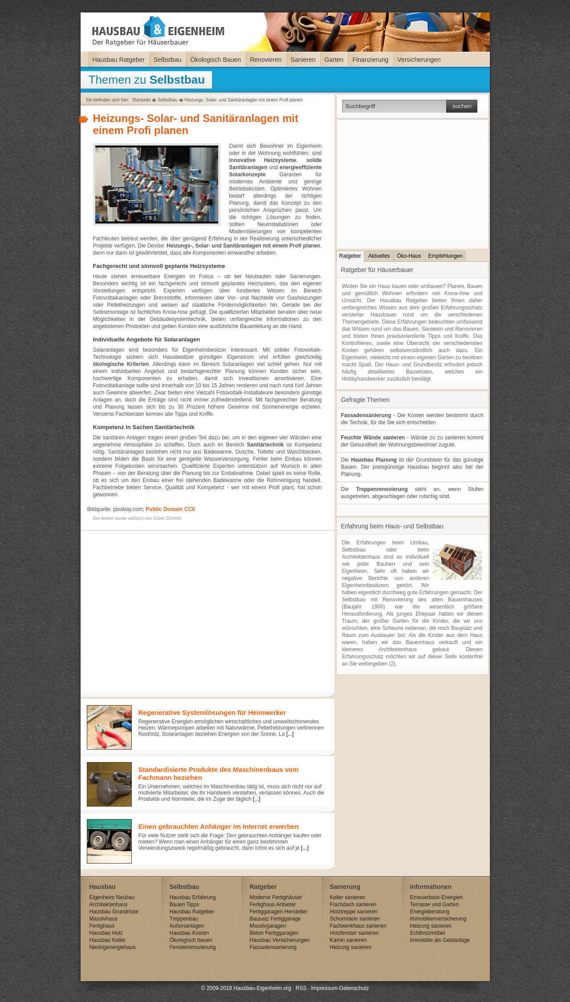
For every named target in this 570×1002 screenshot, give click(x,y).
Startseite (141, 99)
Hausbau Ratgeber (119, 59)
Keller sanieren (348, 897)
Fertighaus (102, 926)
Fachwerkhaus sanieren (358, 926)
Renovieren (266, 59)
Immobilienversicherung (438, 919)
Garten (334, 59)
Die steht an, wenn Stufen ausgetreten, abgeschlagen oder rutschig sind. (412, 492)
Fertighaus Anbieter (273, 904)
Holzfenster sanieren (354, 933)
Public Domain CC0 (170, 509)
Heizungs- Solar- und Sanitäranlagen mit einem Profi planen (243, 99)
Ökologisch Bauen (215, 59)
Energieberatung (430, 912)
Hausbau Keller (108, 940)
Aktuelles (379, 256)
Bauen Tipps (185, 904)
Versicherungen (418, 59)
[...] (290, 734)
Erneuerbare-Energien (436, 897)
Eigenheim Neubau (112, 897)
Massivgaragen (268, 926)
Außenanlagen (187, 926)
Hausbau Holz (106, 933)
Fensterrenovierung (193, 947)
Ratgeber (350, 256)
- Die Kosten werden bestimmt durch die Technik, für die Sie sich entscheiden (412, 419)
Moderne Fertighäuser (276, 897)
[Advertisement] (205, 606)
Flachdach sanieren (353, 904)
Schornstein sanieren (355, 919)
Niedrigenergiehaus (113, 947)
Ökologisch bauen (191, 940)
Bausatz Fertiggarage (275, 919)
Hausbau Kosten (189, 933)
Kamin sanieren (348, 940)
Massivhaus (104, 919)
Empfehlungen (445, 256)
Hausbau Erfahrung (193, 897)
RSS (301, 988)
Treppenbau (184, 919)
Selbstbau (167, 59)
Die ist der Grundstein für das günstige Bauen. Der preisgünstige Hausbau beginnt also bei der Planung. (412, 467)
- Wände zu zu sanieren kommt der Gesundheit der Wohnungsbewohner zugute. (412, 441)
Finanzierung (370, 59)
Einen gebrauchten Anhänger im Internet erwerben (218, 826)
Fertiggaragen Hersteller (278, 912)
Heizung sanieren (350, 947)
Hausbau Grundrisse (114, 912)
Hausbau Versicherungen (280, 940)
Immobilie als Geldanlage (440, 940)
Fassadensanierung (273, 947)
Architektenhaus (109, 904)
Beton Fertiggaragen (274, 933)
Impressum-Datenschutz (340, 988)
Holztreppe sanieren (354, 912)
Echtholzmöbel (427, 933)
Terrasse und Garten (434, 904)
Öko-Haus (409, 256)
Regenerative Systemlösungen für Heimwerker (212, 712)
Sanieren (303, 59)
